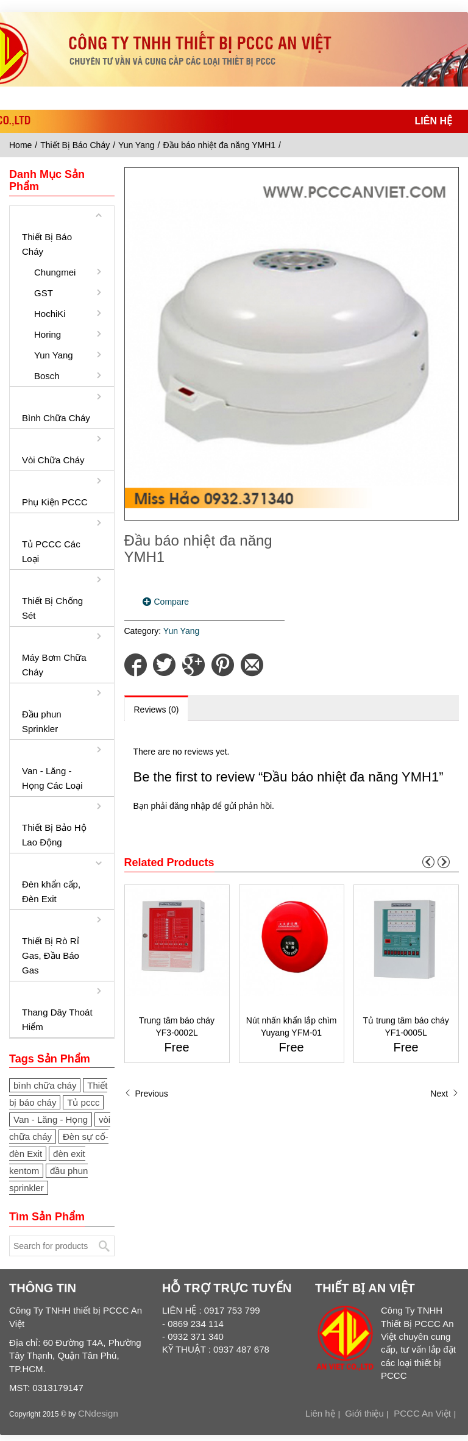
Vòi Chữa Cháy (53, 460)
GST (43, 293)
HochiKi (50, 313)
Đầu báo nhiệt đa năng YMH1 (219, 145)
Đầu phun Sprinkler (42, 721)
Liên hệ (320, 1413)
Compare (172, 602)
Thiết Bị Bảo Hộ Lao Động (54, 834)
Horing (47, 334)
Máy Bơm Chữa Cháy (54, 664)
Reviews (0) (156, 709)
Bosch (47, 376)
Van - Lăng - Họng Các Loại (52, 778)
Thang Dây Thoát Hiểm (57, 1019)
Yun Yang (136, 145)
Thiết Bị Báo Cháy (75, 145)
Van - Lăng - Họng (50, 1119)
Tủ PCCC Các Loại (51, 551)
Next (444, 1093)
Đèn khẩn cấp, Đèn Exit (51, 891)
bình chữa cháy (44, 1085)
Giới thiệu (364, 1413)
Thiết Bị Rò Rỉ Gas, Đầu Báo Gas (50, 955)
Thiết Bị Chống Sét (52, 608)
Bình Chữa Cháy (56, 418)
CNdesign (98, 1413)
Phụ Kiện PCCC (55, 502)
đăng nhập (189, 806)
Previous (146, 1093)
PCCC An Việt (422, 1413)
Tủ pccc (83, 1102)
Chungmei (54, 272)
